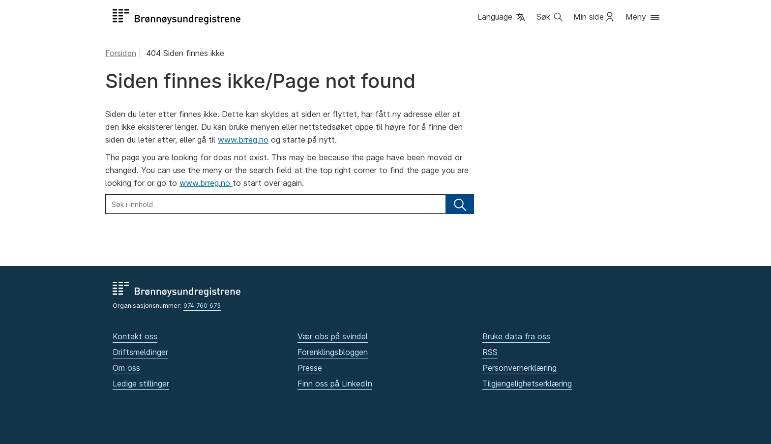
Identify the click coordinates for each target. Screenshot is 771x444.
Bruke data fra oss (516, 336)
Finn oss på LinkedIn (334, 383)
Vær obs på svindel (332, 336)
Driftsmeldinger (140, 352)
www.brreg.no (243, 140)
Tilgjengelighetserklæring (527, 383)
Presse (309, 368)
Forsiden (120, 53)
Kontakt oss (135, 336)
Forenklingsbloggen (332, 352)
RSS (490, 352)
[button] (502, 18)
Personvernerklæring (519, 368)
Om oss (126, 368)
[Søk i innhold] (275, 204)
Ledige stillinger (141, 383)
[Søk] (459, 204)
